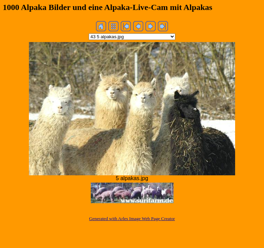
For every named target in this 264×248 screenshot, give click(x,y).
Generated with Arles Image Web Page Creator (132, 218)
